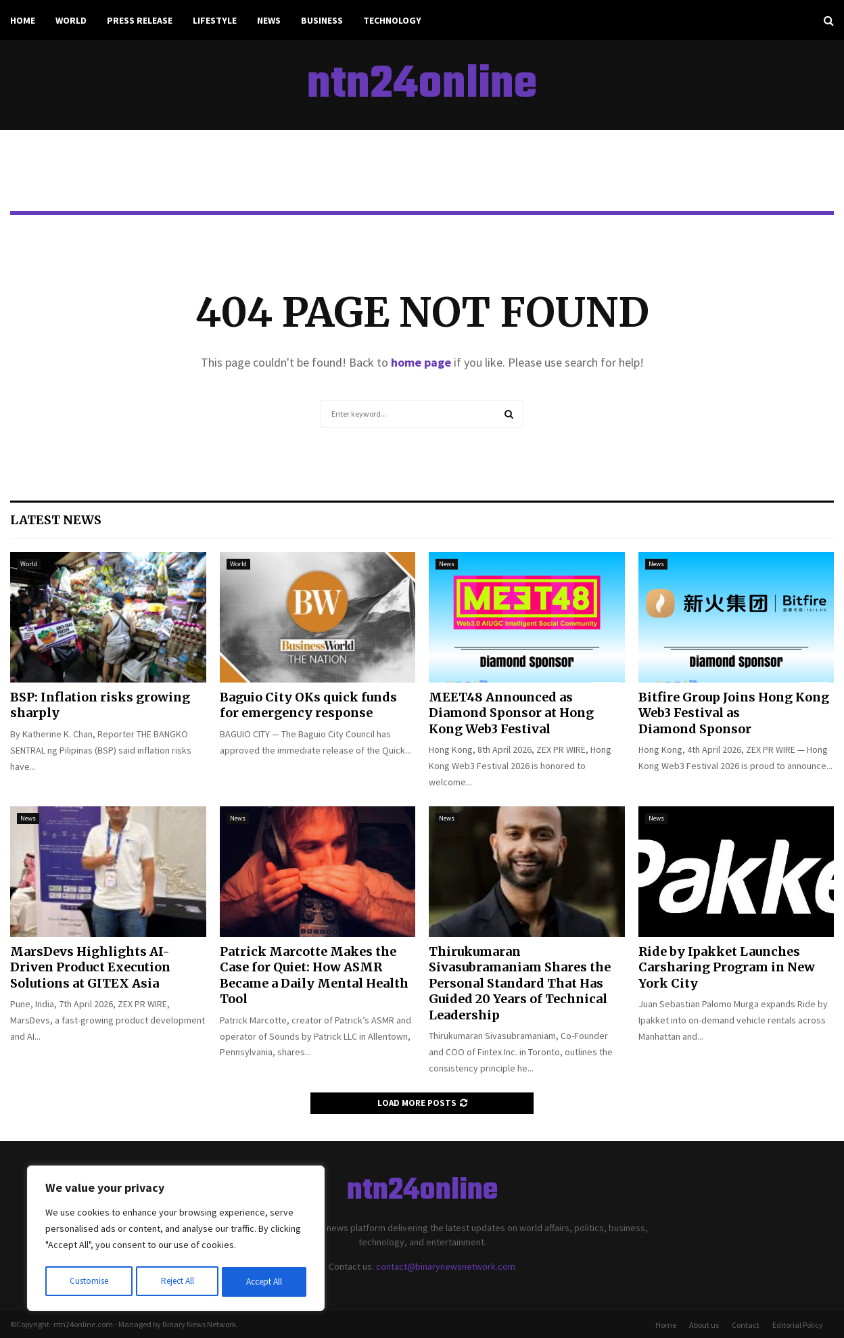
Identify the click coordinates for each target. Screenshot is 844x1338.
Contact (745, 1325)
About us (704, 1325)
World (71, 20)
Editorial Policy (797, 1325)
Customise (88, 1282)
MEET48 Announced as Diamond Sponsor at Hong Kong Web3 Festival (511, 713)
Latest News (55, 520)
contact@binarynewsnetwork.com (445, 1266)
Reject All (177, 1282)
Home (22, 20)
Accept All (264, 1282)
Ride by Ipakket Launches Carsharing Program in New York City (726, 967)
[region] (176, 1240)
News (269, 20)
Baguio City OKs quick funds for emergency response (308, 704)
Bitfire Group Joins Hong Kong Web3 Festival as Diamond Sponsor (733, 713)
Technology (392, 20)
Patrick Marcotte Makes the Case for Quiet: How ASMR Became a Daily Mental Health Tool (314, 975)
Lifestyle (215, 20)
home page (421, 362)
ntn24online (422, 85)
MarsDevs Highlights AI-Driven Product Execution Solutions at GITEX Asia (90, 967)
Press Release (139, 20)
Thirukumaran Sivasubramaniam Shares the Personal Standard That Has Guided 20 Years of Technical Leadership (520, 983)
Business (322, 20)
